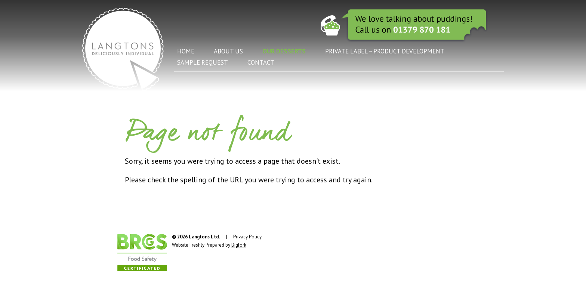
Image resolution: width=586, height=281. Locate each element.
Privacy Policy (247, 237)
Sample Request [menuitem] (202, 62)
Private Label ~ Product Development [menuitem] (384, 51)
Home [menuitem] (185, 51)
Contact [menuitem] (260, 62)
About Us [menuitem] (228, 51)
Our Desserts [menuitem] (284, 51)
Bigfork (238, 245)
